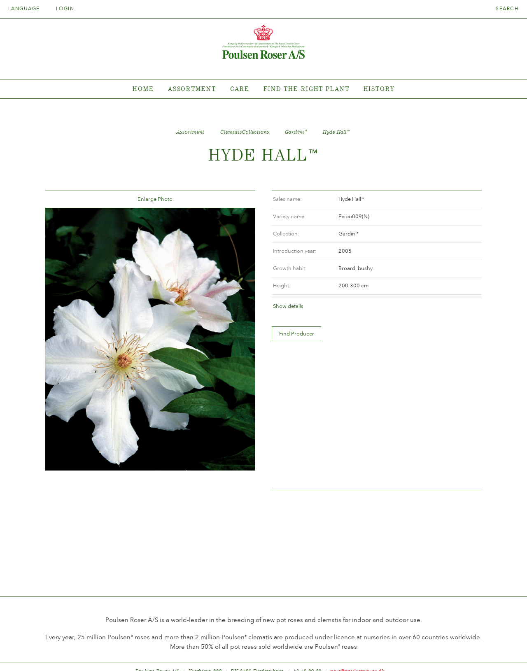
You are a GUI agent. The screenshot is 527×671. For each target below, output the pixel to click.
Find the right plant (307, 88)
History (379, 88)
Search (507, 9)
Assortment (192, 88)
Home (143, 88)
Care (240, 88)
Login (65, 9)
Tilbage (61, 199)
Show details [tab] (288, 306)
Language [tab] (26, 9)
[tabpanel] (263, 89)
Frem (239, 199)
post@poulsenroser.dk (357, 652)
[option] (150, 339)
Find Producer (296, 334)
